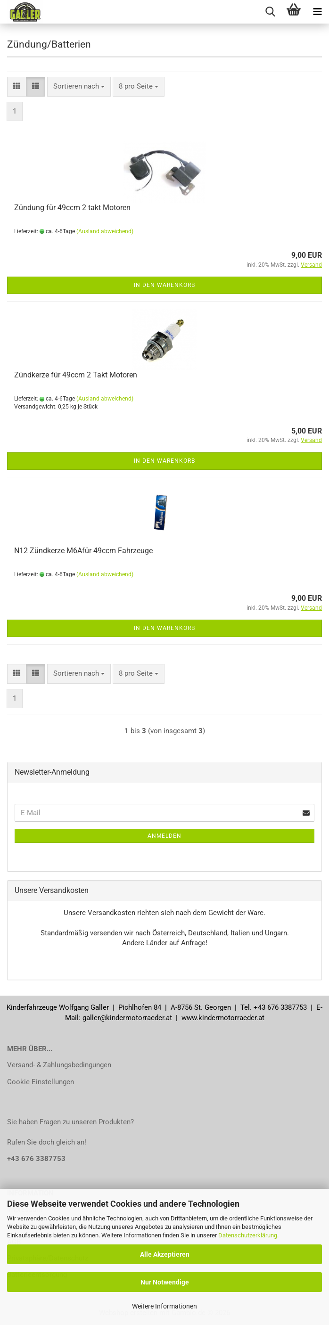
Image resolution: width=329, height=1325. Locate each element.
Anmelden (164, 836)
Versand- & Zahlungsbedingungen (59, 1065)
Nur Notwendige (164, 1282)
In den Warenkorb (164, 285)
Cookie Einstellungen (40, 1082)
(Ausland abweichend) (104, 231)
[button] (16, 86)
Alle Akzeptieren (164, 1254)
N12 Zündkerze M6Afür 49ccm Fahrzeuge (83, 550)
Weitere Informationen (164, 1306)
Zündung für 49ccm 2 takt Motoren (72, 207)
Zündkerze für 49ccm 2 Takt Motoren (75, 374)
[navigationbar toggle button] (317, 12)
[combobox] (79, 86)
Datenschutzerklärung (247, 1235)
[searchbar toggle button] (270, 12)
